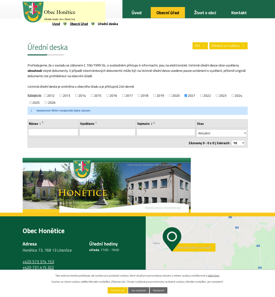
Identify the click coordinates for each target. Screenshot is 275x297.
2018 (144, 95)
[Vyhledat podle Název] (53, 132)
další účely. (214, 275)
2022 (207, 95)
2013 (66, 95)
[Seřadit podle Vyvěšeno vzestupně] (96, 122)
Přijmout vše (116, 290)
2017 (129, 95)
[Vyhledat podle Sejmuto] (166, 132)
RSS (198, 46)
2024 (238, 95)
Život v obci (205, 12)
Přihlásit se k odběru (227, 46)
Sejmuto (145, 123)
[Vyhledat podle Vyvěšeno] (108, 132)
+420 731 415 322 (38, 266)
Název (35, 123)
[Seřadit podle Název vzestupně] (43, 122)
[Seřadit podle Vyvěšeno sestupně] (96, 123)
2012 (51, 95)
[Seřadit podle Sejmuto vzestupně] (155, 122)
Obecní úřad (167, 12)
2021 (191, 95)
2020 (176, 95)
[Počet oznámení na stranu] (238, 141)
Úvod (136, 12)
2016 (113, 95)
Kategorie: (35, 95)
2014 (82, 95)
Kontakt (239, 12)
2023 (223, 95)
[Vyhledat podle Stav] (222, 132)
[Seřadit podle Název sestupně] (43, 123)
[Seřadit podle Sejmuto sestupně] (155, 123)
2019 (160, 95)
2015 (98, 95)
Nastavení (160, 290)
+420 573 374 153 (38, 260)
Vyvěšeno (87, 123)
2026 (51, 102)
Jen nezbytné (138, 290)
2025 (36, 102)
